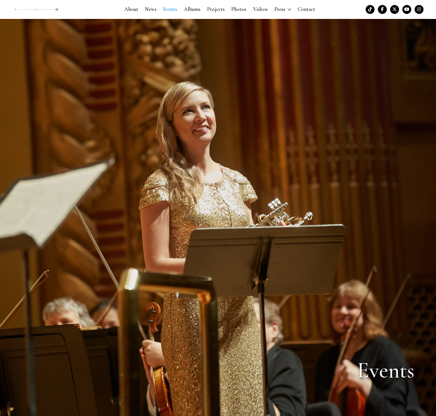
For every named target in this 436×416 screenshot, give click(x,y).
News (151, 9)
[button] (282, 9)
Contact (306, 9)
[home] (36, 9)
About (131, 9)
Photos (238, 9)
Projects (216, 9)
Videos (260, 9)
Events (170, 9)
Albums (192, 9)
